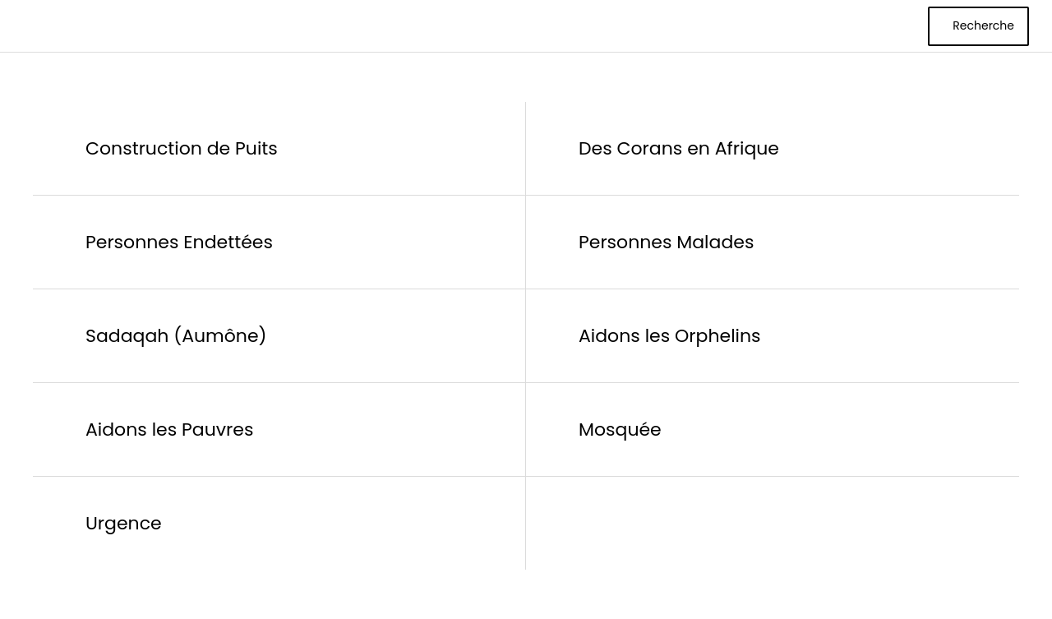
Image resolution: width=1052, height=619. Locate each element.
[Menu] (26, 26)
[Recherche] (978, 26)
